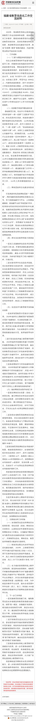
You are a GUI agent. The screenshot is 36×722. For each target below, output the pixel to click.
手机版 (16, 714)
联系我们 (25, 703)
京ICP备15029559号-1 (18, 720)
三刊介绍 (11, 703)
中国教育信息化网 (33, 34)
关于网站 (3, 703)
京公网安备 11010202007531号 (18, 718)
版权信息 (18, 703)
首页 (4, 8)
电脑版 (20, 714)
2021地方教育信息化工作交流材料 (17, 8)
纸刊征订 (32, 703)
